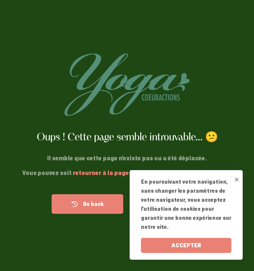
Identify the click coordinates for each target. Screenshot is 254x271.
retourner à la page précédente (118, 172)
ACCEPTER (186, 245)
